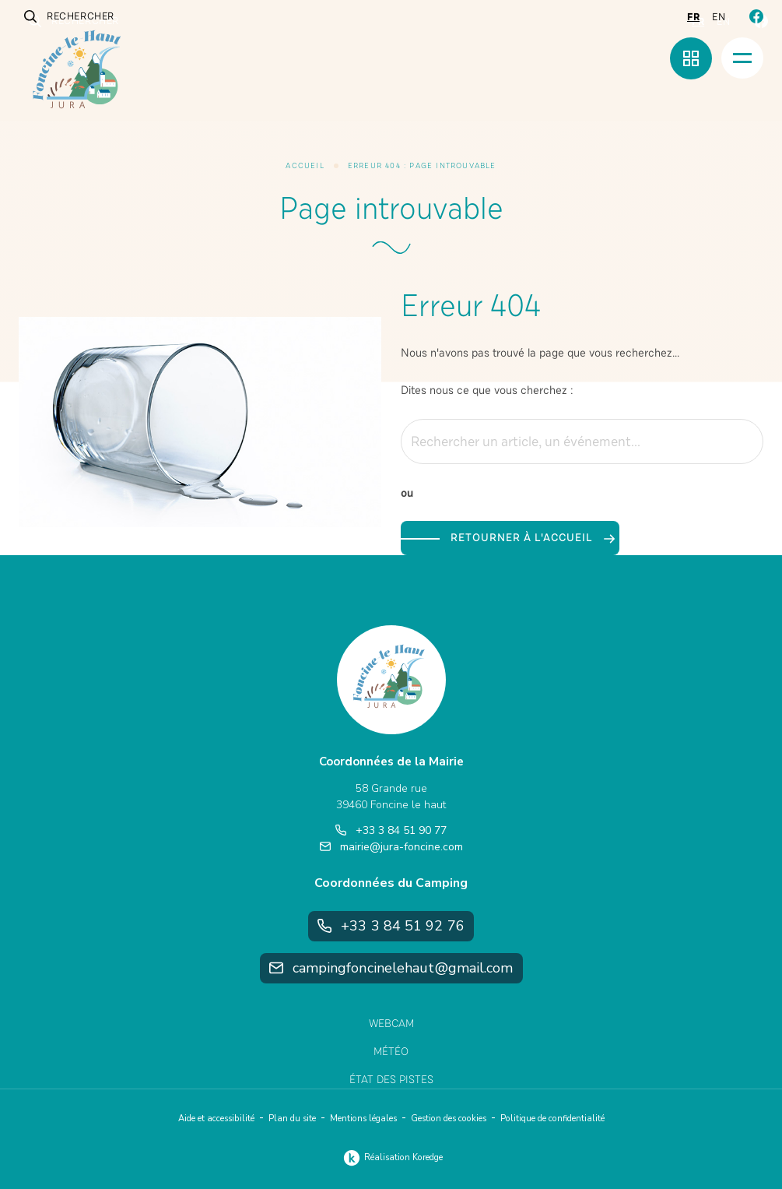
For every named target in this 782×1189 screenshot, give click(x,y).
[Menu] (742, 58)
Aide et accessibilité (216, 1118)
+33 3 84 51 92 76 (391, 925)
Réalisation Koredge (391, 1157)
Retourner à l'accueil (533, 537)
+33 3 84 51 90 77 (391, 830)
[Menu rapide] (691, 58)
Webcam (391, 1023)
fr (693, 17)
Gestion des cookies (448, 1118)
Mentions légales (363, 1118)
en (718, 17)
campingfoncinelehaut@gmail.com (391, 968)
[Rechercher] (742, 441)
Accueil (305, 165)
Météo (391, 1051)
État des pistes (391, 1079)
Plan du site (292, 1118)
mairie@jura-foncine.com (391, 846)
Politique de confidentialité (552, 1118)
